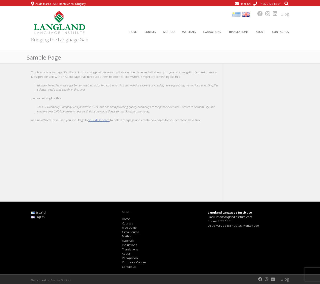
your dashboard (99, 120)
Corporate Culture (134, 262)
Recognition (130, 258)
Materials (189, 32)
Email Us (245, 4)
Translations (238, 32)
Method (169, 32)
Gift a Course (130, 232)
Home (133, 32)
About (260, 32)
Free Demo (129, 228)
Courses (150, 32)
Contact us (280, 32)
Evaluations (212, 32)
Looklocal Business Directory (55, 280)
